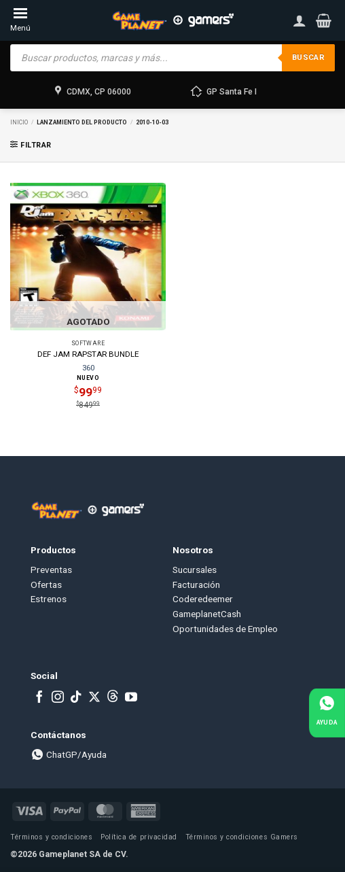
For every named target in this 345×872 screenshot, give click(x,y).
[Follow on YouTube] (131, 698)
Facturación (196, 584)
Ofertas (46, 584)
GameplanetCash (206, 613)
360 (88, 367)
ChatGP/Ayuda (69, 754)
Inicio (19, 122)
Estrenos (49, 598)
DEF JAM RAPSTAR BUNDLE (88, 354)
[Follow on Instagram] (58, 698)
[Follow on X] (94, 698)
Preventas (51, 569)
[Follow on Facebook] (39, 698)
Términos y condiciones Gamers (241, 837)
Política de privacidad (139, 837)
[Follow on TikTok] (76, 698)
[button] (323, 20)
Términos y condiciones (51, 837)
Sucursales (194, 569)
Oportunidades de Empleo (225, 628)
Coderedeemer (202, 598)
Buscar (308, 57)
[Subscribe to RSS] (113, 698)
